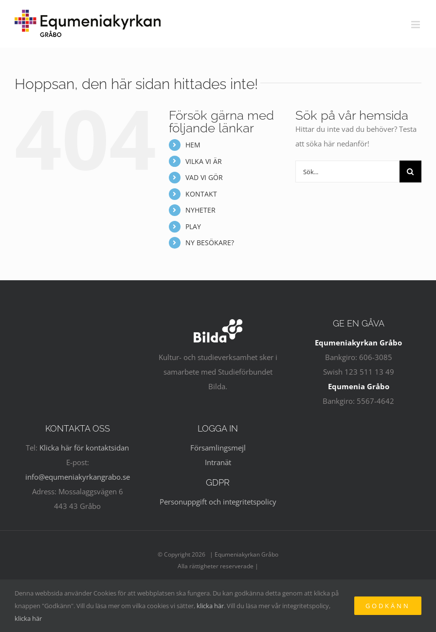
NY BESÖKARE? (209, 242)
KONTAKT (201, 194)
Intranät (218, 462)
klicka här (210, 605)
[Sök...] (347, 171)
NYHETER (200, 210)
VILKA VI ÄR (203, 161)
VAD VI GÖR (204, 177)
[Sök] (410, 171)
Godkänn (387, 605)
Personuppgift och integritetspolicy (218, 501)
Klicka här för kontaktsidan (84, 447)
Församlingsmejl (218, 447)
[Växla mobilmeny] (416, 24)
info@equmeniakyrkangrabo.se (77, 477)
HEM (192, 144)
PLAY (193, 226)
